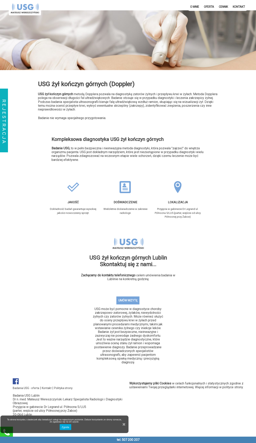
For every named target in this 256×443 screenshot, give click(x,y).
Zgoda (65, 427)
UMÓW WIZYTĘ (127, 300)
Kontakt (239, 6)
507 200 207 (130, 440)
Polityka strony (63, 388)
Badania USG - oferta (26, 388)
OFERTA (209, 6)
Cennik (223, 6)
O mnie (194, 6)
